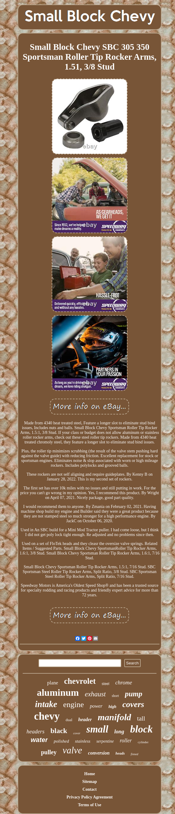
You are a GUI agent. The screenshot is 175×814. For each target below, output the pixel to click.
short (115, 696)
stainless (82, 741)
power (96, 706)
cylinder (143, 742)
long (119, 732)
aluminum (58, 692)
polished (61, 741)
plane (52, 683)
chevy (47, 716)
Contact (89, 789)
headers (35, 731)
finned (134, 754)
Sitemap (89, 781)
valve (72, 750)
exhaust (95, 694)
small (97, 729)
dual (69, 720)
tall (141, 718)
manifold (114, 717)
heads (120, 753)
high (112, 706)
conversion (99, 752)
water (39, 740)
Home (89, 774)
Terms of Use (89, 805)
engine (73, 704)
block (141, 729)
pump (133, 694)
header (85, 719)
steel (105, 684)
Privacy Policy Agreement (90, 797)
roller (126, 741)
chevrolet (80, 681)
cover (76, 733)
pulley (48, 752)
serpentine (105, 741)
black (58, 731)
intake (46, 704)
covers (133, 704)
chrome (123, 682)
